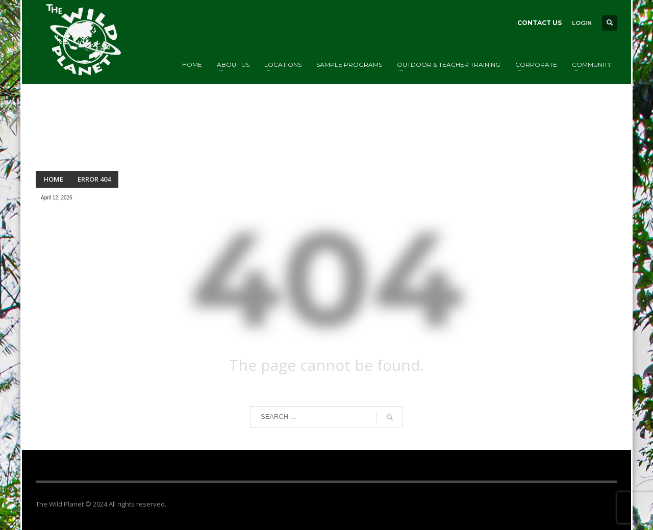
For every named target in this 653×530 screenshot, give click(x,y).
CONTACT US (539, 23)
